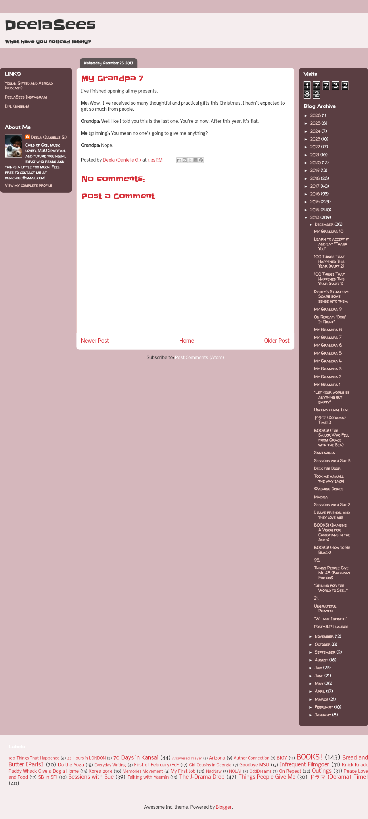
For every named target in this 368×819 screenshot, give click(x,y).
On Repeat (290, 771)
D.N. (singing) (17, 106)
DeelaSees (50, 25)
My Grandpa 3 (327, 368)
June (319, 675)
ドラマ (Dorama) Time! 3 (330, 420)
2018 (315, 178)
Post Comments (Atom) (199, 357)
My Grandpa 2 (327, 376)
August (322, 660)
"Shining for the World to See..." (331, 588)
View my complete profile (28, 185)
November (325, 636)
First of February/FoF (156, 765)
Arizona (217, 758)
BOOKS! (309, 758)
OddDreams (261, 772)
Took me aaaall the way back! (329, 478)
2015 (315, 201)
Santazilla (324, 452)
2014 (315, 209)
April (320, 691)
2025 (315, 123)
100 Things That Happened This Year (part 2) (329, 261)
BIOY (282, 758)
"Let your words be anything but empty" (331, 397)
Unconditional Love (331, 410)
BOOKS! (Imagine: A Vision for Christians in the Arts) (332, 532)
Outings (321, 771)
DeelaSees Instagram (26, 97)
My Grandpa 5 (328, 353)
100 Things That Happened (34, 758)
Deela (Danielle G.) (49, 137)
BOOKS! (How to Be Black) (332, 550)
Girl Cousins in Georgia (210, 765)
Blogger (224, 807)
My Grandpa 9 (328, 309)
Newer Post (95, 341)
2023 (315, 139)
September (325, 652)
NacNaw (214, 772)
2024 (315, 131)
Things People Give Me (266, 777)
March (322, 699)
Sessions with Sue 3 (332, 460)
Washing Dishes (328, 489)
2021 (315, 155)
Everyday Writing (110, 765)
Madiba (321, 497)
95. (317, 560)
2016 (315, 194)
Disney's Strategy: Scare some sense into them (331, 296)
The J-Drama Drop (202, 777)
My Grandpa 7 (328, 337)
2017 (315, 186)
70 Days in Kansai (135, 758)
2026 (316, 115)
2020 (316, 162)
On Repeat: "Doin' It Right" (330, 319)
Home (186, 341)
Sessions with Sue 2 (332, 504)
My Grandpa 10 (328, 231)
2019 (315, 170)
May (319, 683)
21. (316, 598)
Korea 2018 (100, 771)
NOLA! (235, 772)
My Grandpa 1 (327, 384)
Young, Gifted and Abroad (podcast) (29, 85)
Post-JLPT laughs (331, 626)
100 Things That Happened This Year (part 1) (329, 279)
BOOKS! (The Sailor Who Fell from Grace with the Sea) (331, 438)
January (323, 715)
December (324, 224)
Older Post (277, 341)
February (324, 707)
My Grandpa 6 (328, 345)
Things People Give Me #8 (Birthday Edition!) (332, 572)
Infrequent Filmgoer (304, 765)
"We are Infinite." (330, 619)
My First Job (183, 771)
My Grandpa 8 (328, 329)
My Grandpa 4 (328, 361)
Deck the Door (327, 468)
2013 (315, 217)
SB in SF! (47, 777)
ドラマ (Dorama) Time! (338, 777)
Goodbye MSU (254, 765)
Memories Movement (143, 772)
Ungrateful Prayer (325, 608)
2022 (315, 146)
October (323, 644)
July (319, 667)
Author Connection (251, 758)
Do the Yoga (71, 765)
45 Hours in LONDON (86, 758)
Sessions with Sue (91, 777)
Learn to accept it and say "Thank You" (331, 244)
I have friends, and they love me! (332, 515)
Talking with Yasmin (148, 777)
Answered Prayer (187, 758)
